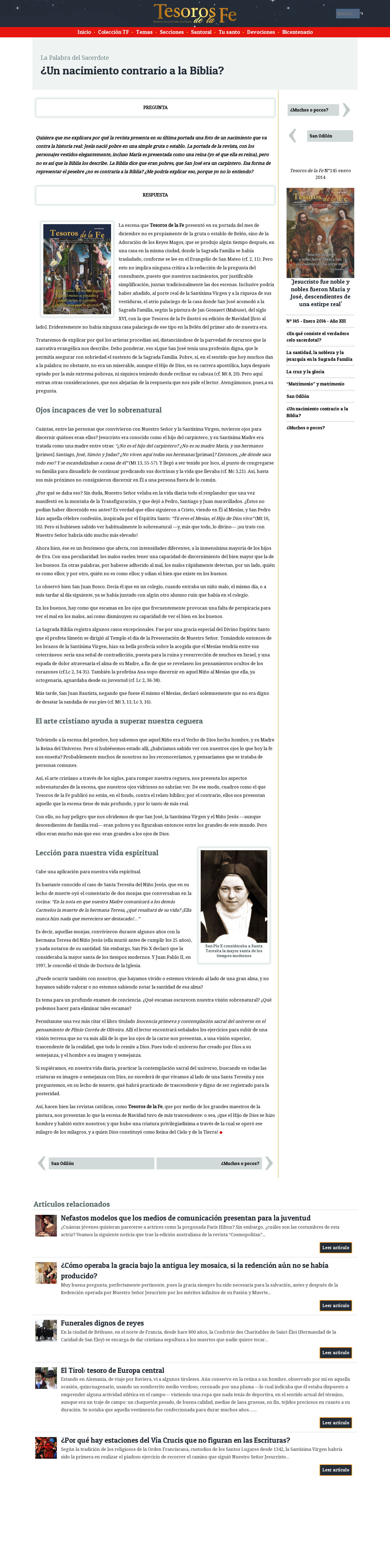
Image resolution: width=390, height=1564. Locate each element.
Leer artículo (336, 1247)
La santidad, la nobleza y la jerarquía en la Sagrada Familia (320, 356)
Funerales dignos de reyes (102, 1322)
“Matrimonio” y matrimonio (315, 384)
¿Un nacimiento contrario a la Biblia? (317, 412)
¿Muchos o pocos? (240, 1163)
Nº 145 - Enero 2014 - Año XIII (316, 321)
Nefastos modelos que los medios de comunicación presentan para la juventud (186, 1217)
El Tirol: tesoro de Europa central (112, 1370)
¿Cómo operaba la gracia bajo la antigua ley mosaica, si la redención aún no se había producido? (195, 1271)
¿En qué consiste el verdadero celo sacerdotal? (318, 337)
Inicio (84, 32)
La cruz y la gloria (305, 371)
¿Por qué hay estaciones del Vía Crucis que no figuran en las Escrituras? (175, 1440)
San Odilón (62, 1163)
